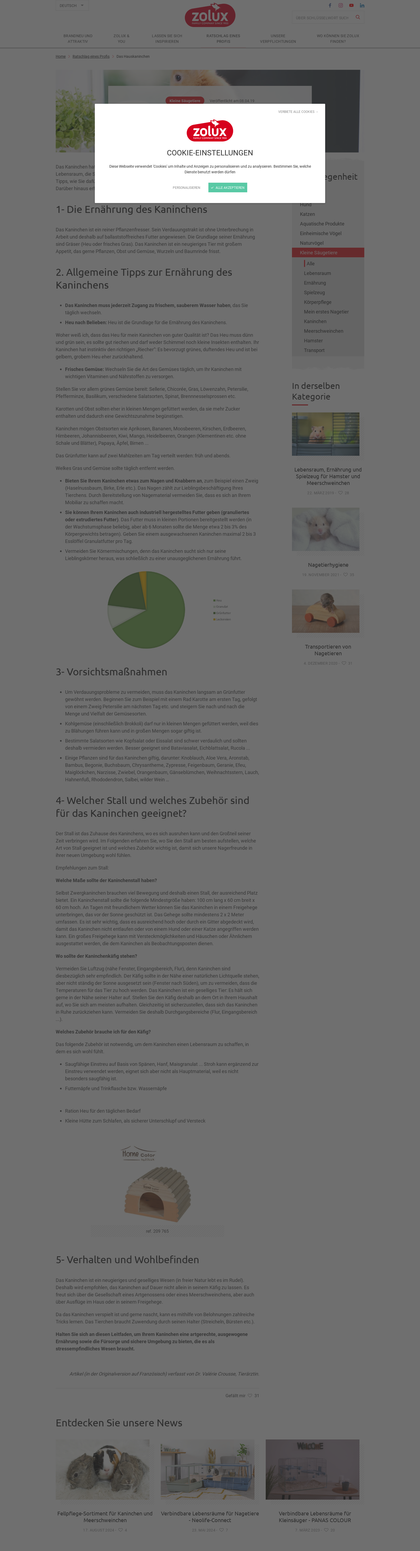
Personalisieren (186, 187)
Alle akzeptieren (228, 187)
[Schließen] (210, 775)
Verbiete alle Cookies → (298, 111)
